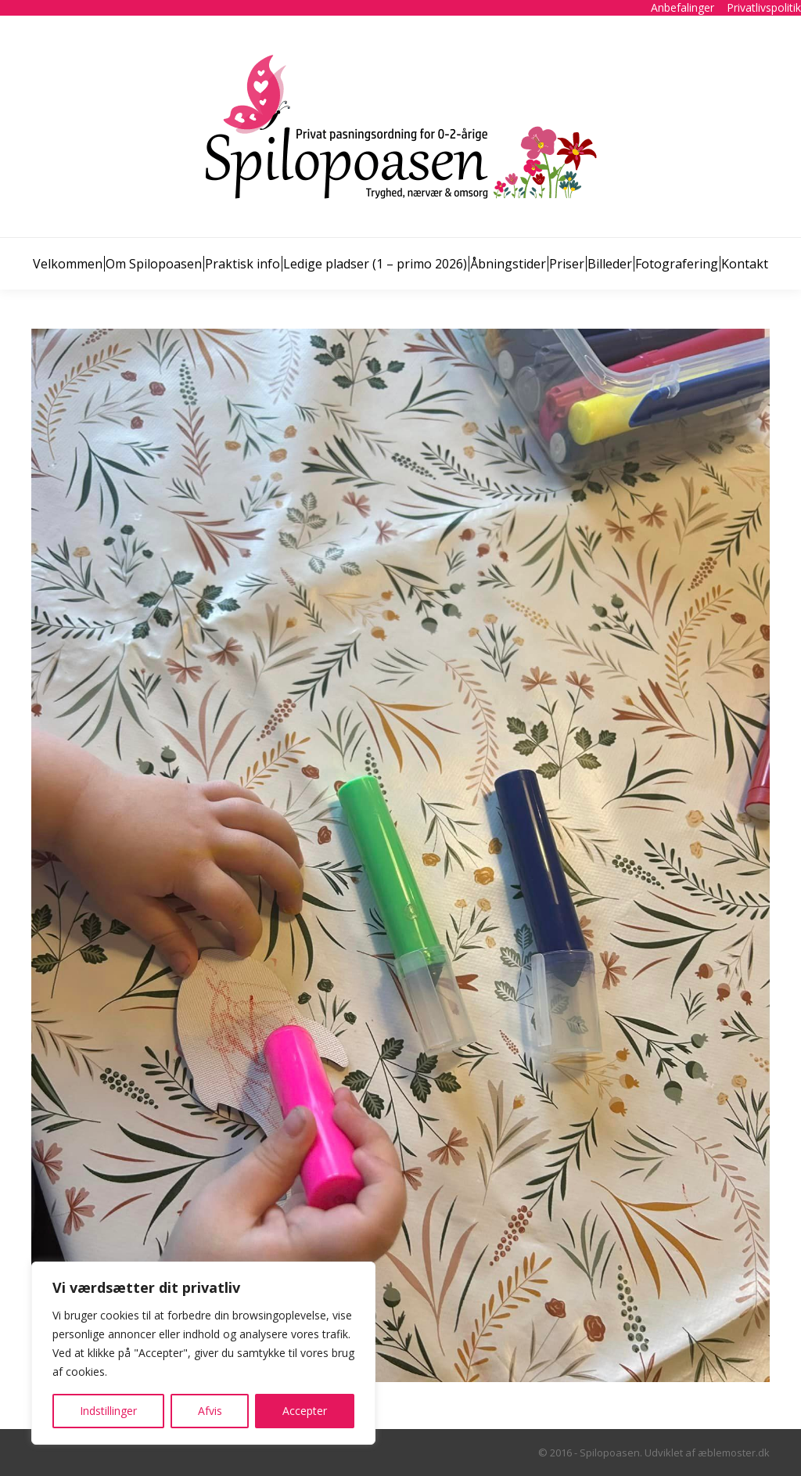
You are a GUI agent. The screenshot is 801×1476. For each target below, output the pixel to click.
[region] (203, 1353)
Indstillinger (108, 1410)
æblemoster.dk (734, 1452)
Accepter (304, 1410)
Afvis (210, 1410)
